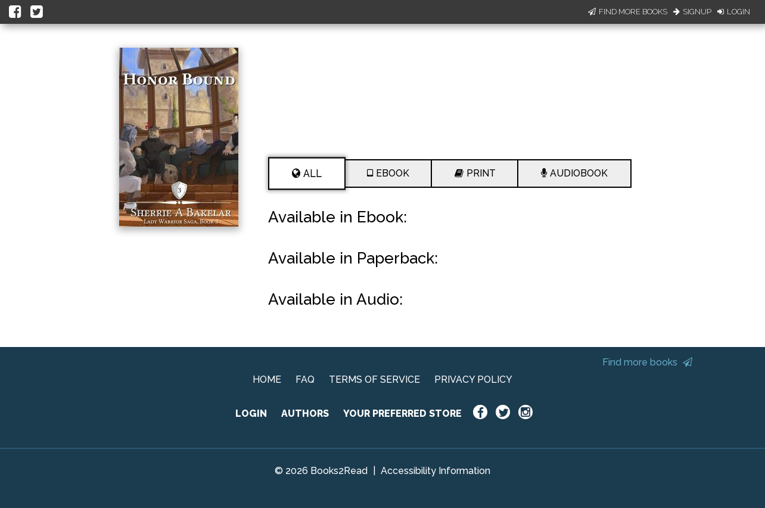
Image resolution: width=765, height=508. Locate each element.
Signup (692, 11)
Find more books (647, 362)
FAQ (305, 379)
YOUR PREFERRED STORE (402, 413)
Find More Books (627, 11)
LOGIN (251, 413)
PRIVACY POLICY (473, 379)
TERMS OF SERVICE (374, 379)
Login (733, 11)
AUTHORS (305, 413)
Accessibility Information (435, 470)
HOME (267, 379)
